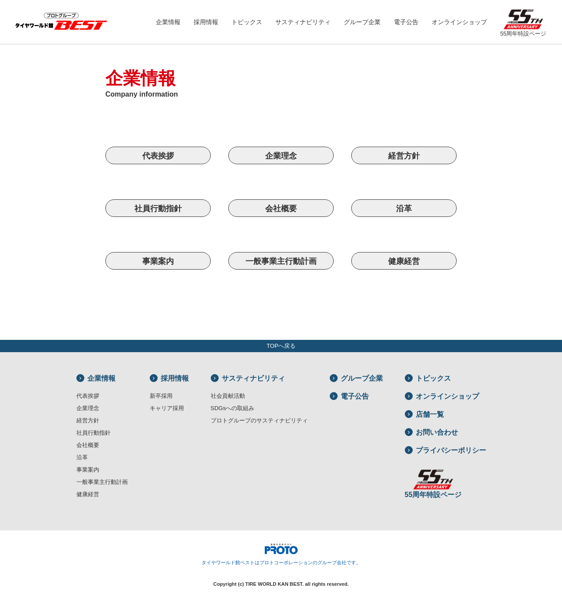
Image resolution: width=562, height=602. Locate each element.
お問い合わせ (431, 432)
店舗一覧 (424, 414)
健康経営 (404, 261)
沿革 (404, 208)
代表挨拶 (158, 155)
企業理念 (281, 155)
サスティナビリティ (303, 21)
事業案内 (158, 261)
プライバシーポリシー (445, 450)
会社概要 (281, 208)
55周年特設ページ (523, 20)
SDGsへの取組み (233, 408)
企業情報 (168, 21)
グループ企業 (362, 21)
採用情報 (206, 21)
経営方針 (404, 155)
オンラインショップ (459, 21)
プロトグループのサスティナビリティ (259, 420)
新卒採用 (161, 396)
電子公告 (406, 21)
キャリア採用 (167, 408)
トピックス (246, 21)
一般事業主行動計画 (281, 261)
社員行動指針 (158, 208)
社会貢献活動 (228, 396)
